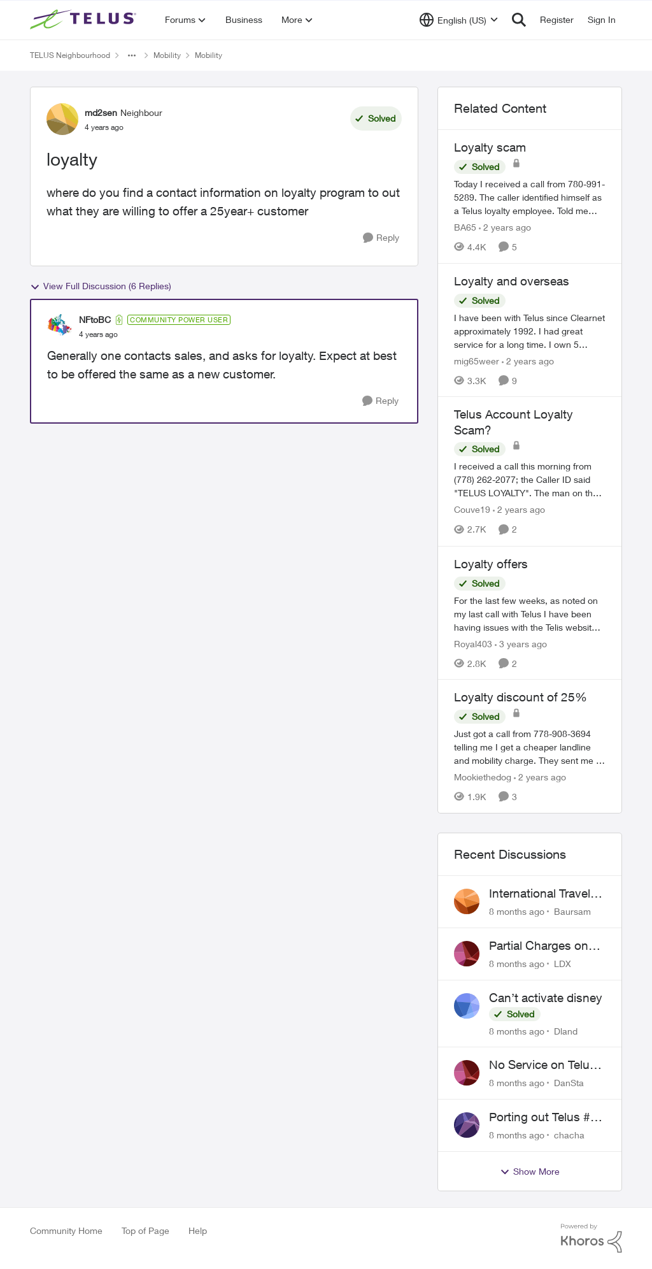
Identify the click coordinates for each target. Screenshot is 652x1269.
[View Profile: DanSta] (466, 1073)
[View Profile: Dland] (466, 1006)
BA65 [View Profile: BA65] (465, 227)
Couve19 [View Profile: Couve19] (472, 510)
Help (197, 1230)
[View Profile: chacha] (466, 1125)
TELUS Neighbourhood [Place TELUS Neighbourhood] (70, 55)
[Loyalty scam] (530, 197)
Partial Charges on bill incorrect (538, 946)
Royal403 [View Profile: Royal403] (473, 643)
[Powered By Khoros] (591, 1238)
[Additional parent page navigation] (131, 55)
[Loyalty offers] (530, 613)
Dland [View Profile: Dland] (566, 1030)
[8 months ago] (516, 911)
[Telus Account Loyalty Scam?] (530, 480)
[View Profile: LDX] (466, 953)
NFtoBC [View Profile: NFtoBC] (95, 319)
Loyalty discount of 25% (520, 697)
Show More (530, 1171)
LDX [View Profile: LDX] (562, 963)
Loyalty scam (490, 147)
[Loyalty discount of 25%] (530, 747)
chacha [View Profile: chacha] (569, 1134)
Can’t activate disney (545, 998)
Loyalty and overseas (511, 281)
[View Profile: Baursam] (466, 901)
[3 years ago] (521, 643)
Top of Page (145, 1230)
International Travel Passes (539, 893)
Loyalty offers (491, 564)
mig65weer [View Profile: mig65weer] (476, 360)
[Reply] (381, 238)
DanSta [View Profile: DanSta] (569, 1082)
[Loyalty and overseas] (530, 330)
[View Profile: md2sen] (62, 119)
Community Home (66, 1230)
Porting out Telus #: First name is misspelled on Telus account (542, 1117)
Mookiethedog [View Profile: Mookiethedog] (482, 776)
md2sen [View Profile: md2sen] (101, 112)
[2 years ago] (505, 227)
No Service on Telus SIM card (542, 1065)
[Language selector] (459, 19)
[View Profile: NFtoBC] (60, 327)
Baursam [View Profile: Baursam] (572, 911)
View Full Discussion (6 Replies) (100, 286)
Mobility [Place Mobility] (167, 55)
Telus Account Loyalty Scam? (513, 422)
